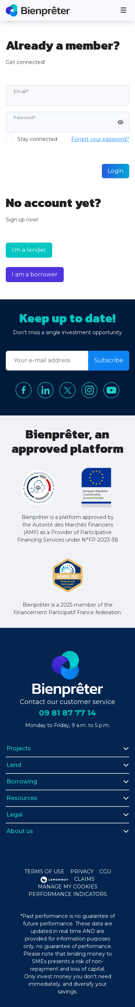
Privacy (82, 871)
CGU (105, 871)
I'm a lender (29, 250)
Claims (84, 879)
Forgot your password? (100, 139)
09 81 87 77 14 (67, 713)
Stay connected (37, 139)
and (89, 931)
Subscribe (108, 360)
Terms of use (44, 871)
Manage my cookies (68, 886)
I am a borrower (35, 274)
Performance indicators (67, 894)
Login (115, 170)
